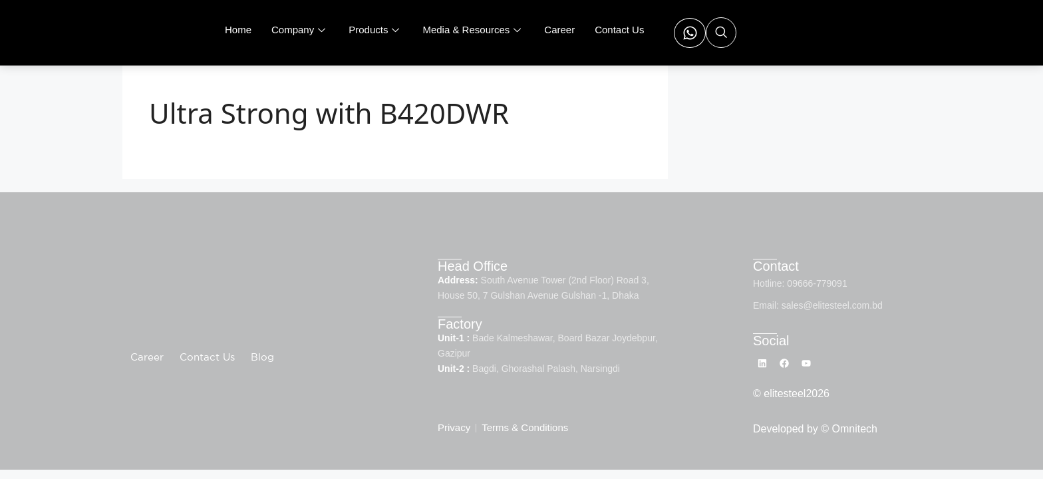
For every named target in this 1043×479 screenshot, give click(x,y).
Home (238, 29)
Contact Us (619, 29)
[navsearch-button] (721, 32)
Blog (262, 358)
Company (300, 29)
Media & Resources (473, 29)
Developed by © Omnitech (815, 430)
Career (559, 29)
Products (375, 29)
